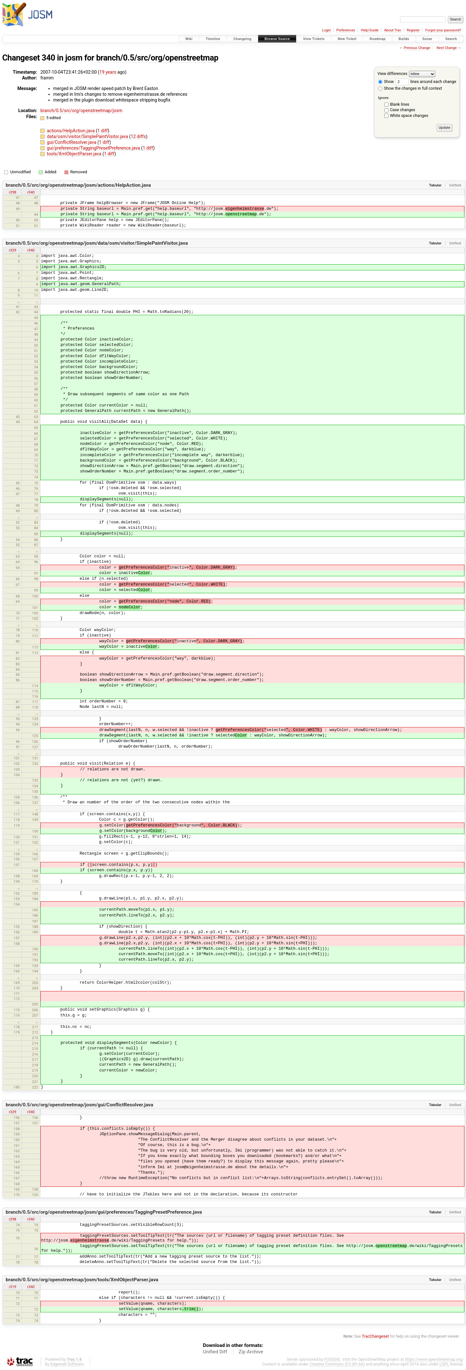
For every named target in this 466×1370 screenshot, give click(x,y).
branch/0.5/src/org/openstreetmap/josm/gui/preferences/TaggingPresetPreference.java (104, 1212)
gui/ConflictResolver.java (72, 142)
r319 (12, 1286)
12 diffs (138, 136)
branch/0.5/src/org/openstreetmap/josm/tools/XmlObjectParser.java (82, 1280)
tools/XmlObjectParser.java (74, 153)
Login (326, 30)
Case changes (402, 109)
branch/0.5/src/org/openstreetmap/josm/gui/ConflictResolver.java (79, 1105)
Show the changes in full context (410, 88)
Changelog (242, 39)
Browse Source (277, 39)
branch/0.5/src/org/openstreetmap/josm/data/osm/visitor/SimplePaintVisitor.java (97, 243)
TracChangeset (375, 1336)
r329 (12, 250)
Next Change (447, 48)
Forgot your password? (443, 30)
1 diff (102, 130)
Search (451, 39)
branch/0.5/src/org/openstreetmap (157, 57)
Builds (404, 39)
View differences (392, 73)
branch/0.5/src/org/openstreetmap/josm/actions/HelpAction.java (78, 185)
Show (386, 81)
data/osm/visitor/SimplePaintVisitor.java (88, 136)
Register (413, 30)
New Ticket (347, 39)
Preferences (345, 30)
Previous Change (417, 48)
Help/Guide (370, 30)
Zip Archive (251, 1352)
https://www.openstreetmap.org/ (434, 1359)
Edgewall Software (67, 1364)
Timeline (212, 39)
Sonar (427, 39)
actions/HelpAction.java (71, 130)
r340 (31, 192)
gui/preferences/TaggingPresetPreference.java (94, 148)
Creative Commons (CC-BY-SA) (337, 1364)
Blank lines (399, 104)
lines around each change (425, 81)
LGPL (444, 1364)
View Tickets (313, 39)
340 (48, 57)
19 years (107, 72)
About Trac (392, 30)
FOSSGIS (332, 1359)
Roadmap (378, 39)
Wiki (189, 39)
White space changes (409, 115)
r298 (12, 192)
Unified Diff (215, 1352)
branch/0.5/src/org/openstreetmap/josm (81, 110)
